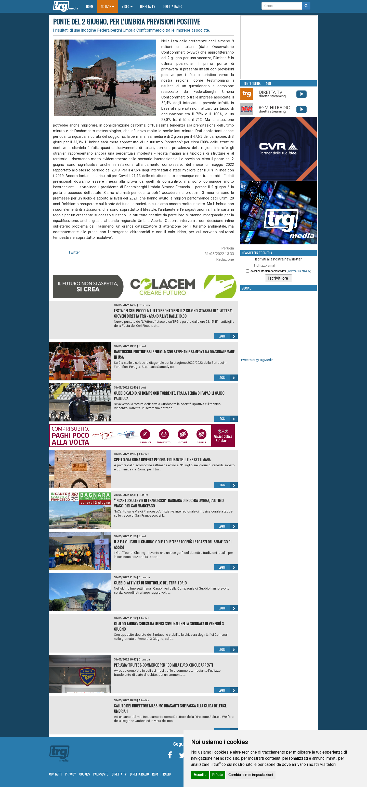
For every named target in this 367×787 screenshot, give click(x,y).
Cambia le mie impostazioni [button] (250, 775)
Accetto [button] (200, 775)
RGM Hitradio (161, 774)
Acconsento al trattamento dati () (281, 271)
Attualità (144, 454)
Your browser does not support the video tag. (279, 47)
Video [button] (127, 6)
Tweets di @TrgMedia (256, 360)
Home (91, 6)
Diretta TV (147, 6)
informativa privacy (298, 271)
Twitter (74, 252)
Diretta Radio (172, 6)
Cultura (143, 495)
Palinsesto (101, 774)
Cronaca (144, 577)
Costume (145, 305)
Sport (142, 346)
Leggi (228, 336)
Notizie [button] (107, 6)
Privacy (70, 774)
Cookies (84, 774)
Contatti (55, 774)
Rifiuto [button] (217, 775)
